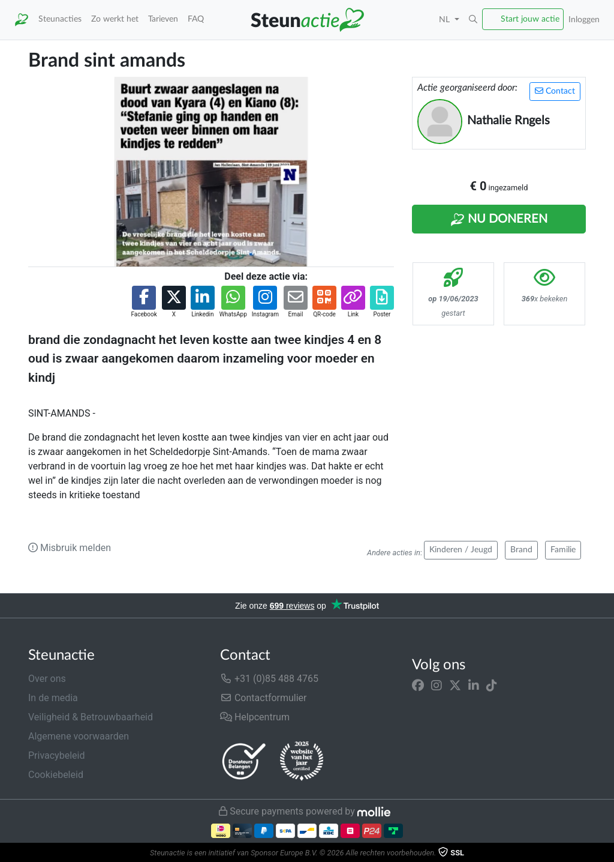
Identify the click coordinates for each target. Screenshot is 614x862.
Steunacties (60, 18)
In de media (53, 698)
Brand (521, 550)
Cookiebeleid (55, 774)
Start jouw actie (530, 18)
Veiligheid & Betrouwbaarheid (90, 717)
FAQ (196, 18)
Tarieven (163, 18)
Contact (555, 90)
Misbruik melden (69, 547)
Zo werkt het (115, 18)
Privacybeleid (56, 755)
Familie (563, 550)
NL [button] (445, 19)
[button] (473, 19)
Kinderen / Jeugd (460, 550)
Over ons (47, 678)
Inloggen (584, 19)
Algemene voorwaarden (78, 736)
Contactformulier (263, 698)
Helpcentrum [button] (255, 717)
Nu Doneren (498, 219)
